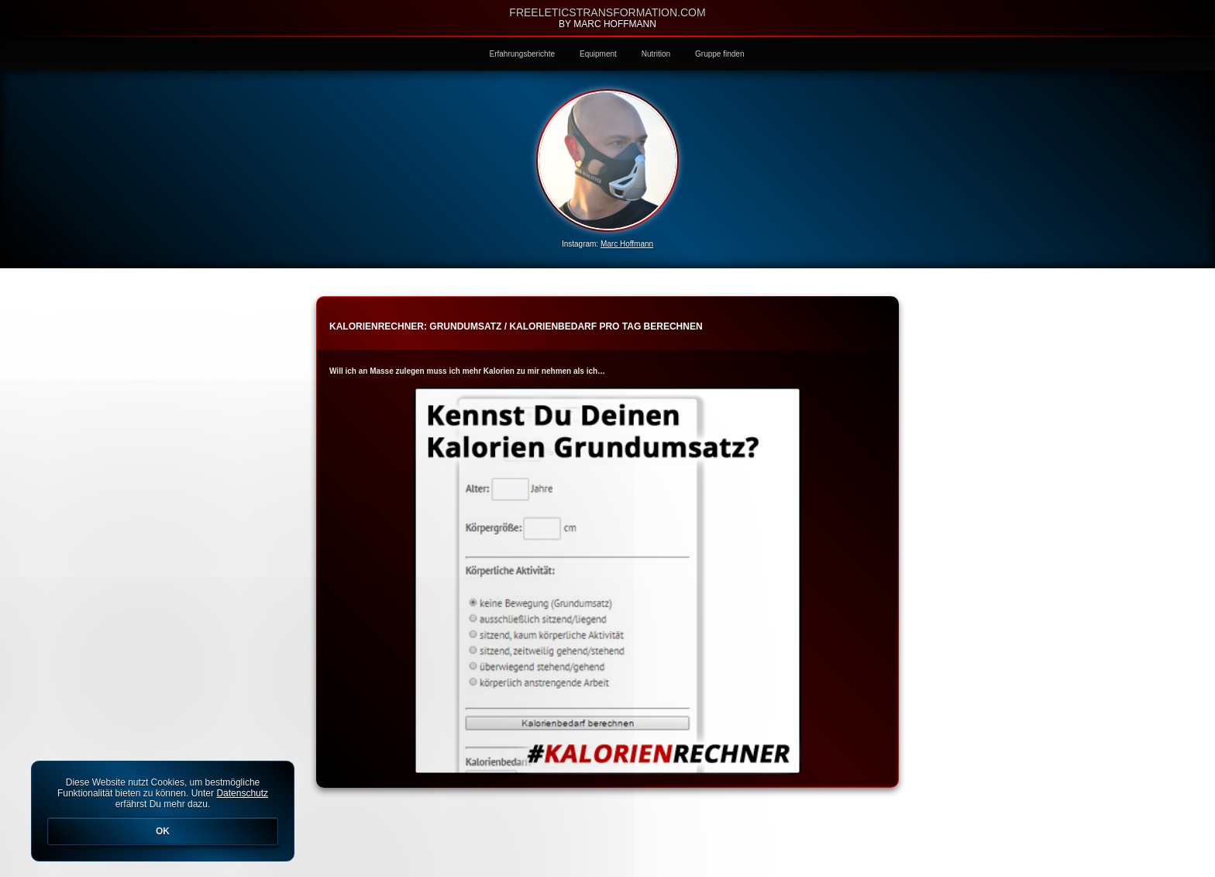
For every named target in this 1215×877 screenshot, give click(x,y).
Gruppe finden (719, 54)
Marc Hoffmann (627, 244)
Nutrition (656, 54)
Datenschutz (242, 793)
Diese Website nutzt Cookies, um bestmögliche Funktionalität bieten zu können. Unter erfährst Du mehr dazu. (162, 811)
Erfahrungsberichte (523, 54)
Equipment (598, 54)
